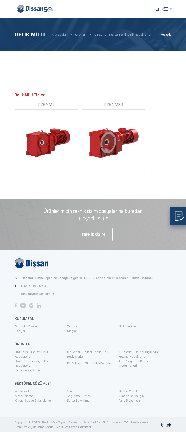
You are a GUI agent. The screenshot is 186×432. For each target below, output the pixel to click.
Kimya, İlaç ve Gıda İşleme (33, 400)
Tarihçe (72, 326)
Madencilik (22, 391)
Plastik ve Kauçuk (131, 395)
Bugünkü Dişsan (26, 326)
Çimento (72, 391)
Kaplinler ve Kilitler (28, 370)
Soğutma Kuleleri (79, 395)
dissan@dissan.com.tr (37, 293)
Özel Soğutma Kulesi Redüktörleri (133, 363)
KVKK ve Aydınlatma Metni (34, 426)
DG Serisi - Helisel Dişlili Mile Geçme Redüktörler (139, 354)
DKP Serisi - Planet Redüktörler (89, 363)
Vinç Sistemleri (129, 400)
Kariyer (20, 330)
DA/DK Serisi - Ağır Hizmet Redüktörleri (34, 363)
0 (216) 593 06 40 (35, 285)
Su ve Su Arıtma (78, 400)
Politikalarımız (129, 326)
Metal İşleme (24, 395)
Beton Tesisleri (130, 391)
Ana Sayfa (59, 34)
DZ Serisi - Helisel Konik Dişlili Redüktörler (122, 34)
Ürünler (80, 34)
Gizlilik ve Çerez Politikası (73, 426)
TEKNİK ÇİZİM (93, 234)
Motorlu (166, 34)
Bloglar (72, 330)
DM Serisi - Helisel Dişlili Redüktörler (31, 354)
